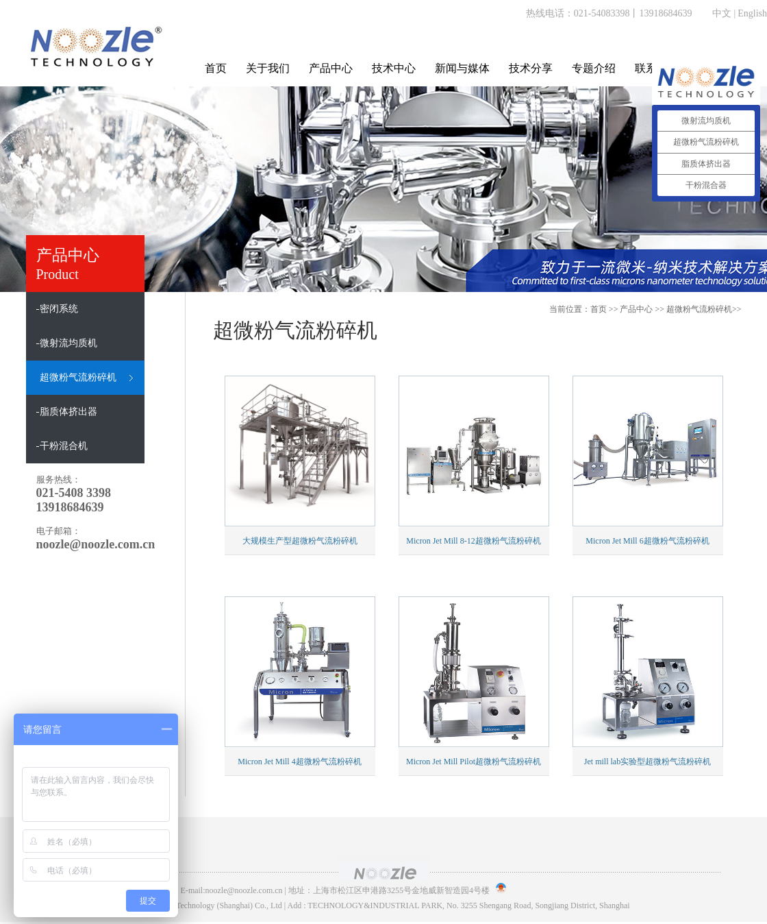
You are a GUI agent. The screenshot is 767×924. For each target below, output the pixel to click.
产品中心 (331, 68)
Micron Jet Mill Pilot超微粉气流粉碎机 (473, 761)
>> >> (680, 309)
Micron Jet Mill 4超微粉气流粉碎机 (299, 761)
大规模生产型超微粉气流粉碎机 (299, 541)
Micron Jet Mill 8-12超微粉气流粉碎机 (473, 541)
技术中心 (394, 68)
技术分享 (531, 68)
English (752, 13)
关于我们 (268, 68)
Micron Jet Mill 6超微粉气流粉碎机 (647, 541)
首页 (216, 68)
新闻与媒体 (462, 68)
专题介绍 (594, 68)
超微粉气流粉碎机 (699, 309)
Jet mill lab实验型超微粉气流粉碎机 (647, 761)
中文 (721, 13)
